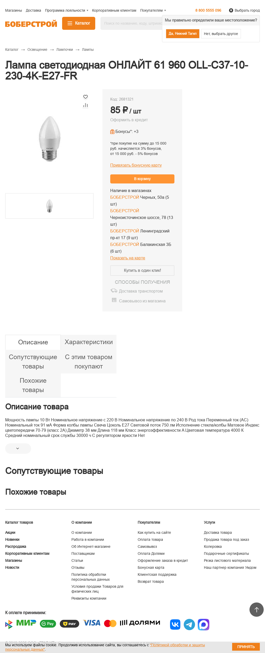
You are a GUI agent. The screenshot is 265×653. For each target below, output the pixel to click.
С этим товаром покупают (88, 361)
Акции (10, 532)
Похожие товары (33, 385)
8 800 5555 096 (208, 10)
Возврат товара (151, 581)
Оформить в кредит (129, 120)
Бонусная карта (151, 567)
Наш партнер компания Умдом (230, 567)
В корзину (142, 179)
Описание (33, 342)
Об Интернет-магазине (91, 546)
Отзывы (77, 567)
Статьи (77, 560)
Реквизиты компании (88, 598)
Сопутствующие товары (33, 361)
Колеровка (213, 546)
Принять (246, 647)
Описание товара (37, 406)
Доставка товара (218, 532)
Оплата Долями (151, 553)
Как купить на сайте (154, 532)
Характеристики (89, 341)
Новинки (12, 539)
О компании (81, 532)
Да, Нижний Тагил (183, 34)
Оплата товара (150, 539)
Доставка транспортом (141, 291)
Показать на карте (127, 258)
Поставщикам (83, 553)
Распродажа (15, 546)
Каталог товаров (19, 522)
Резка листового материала (227, 560)
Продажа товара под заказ (226, 539)
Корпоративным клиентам (27, 553)
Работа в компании (87, 539)
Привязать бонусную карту (136, 165)
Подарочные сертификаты (226, 553)
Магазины (13, 560)
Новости (12, 567)
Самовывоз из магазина (142, 301)
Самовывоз (147, 546)
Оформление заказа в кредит (163, 560)
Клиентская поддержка (157, 574)
